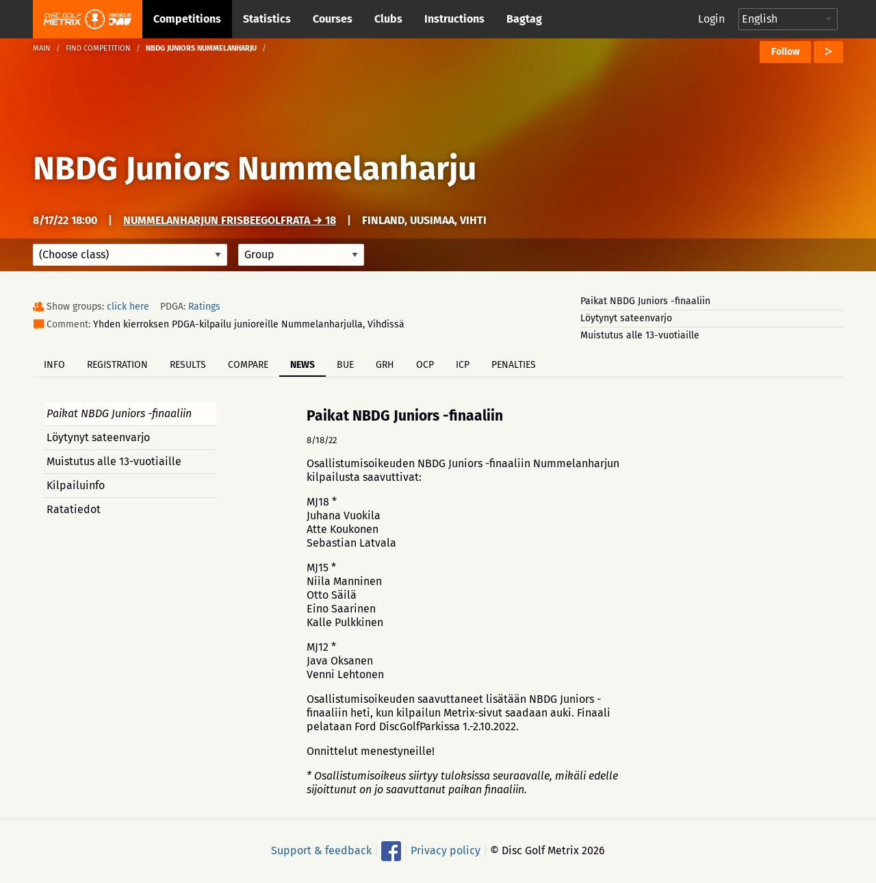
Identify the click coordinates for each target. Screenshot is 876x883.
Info (54, 365)
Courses (332, 18)
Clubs (388, 18)
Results (188, 365)
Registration (117, 365)
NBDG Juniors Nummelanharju (254, 168)
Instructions (454, 18)
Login (711, 18)
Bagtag (524, 18)
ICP (462, 365)
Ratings (204, 306)
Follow (785, 52)
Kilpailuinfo (76, 485)
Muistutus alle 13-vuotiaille (639, 335)
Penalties (513, 365)
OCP (425, 365)
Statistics (267, 18)
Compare (248, 365)
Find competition (98, 48)
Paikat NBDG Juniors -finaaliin (645, 301)
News (302, 365)
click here (128, 306)
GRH (385, 365)
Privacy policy (445, 850)
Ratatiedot (74, 509)
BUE (345, 365)
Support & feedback (321, 850)
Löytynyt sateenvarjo (626, 318)
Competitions (187, 18)
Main (42, 48)
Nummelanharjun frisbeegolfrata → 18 (229, 220)
